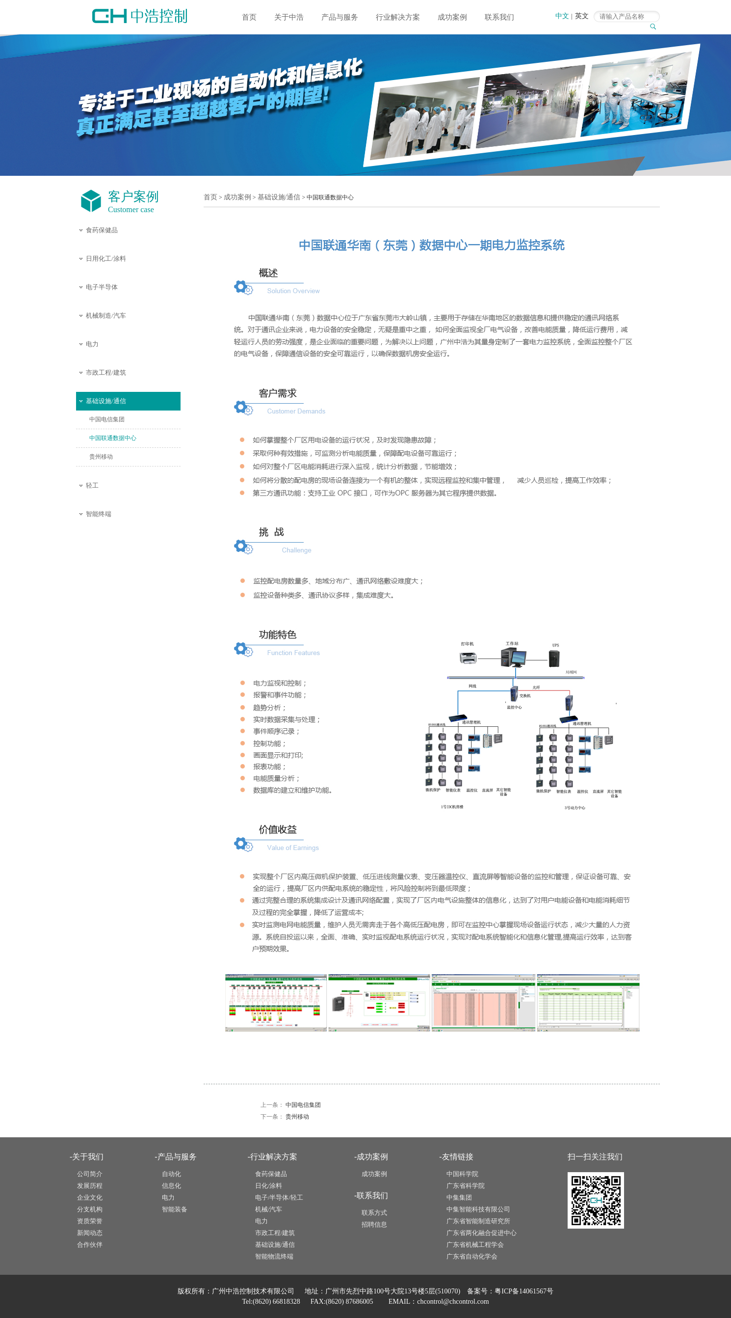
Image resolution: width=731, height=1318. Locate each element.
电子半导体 (102, 287)
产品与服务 (339, 17)
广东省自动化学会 (471, 1256)
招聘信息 (374, 1224)
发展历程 (90, 1185)
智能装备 (174, 1209)
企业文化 (90, 1197)
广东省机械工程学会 (475, 1244)
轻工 (92, 485)
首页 (249, 17)
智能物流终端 (274, 1256)
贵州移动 (101, 456)
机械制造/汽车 (106, 315)
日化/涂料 (269, 1185)
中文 (562, 16)
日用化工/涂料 (106, 258)
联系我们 (499, 17)
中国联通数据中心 (112, 438)
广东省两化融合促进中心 (481, 1232)
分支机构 (90, 1209)
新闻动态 (90, 1232)
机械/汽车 (269, 1209)
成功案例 (452, 17)
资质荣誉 (90, 1221)
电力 (92, 344)
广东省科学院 (465, 1185)
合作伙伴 (90, 1244)
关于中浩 (289, 17)
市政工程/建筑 (106, 372)
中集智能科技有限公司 (478, 1209)
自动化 (171, 1174)
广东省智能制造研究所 (478, 1221)
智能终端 (98, 514)
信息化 (171, 1185)
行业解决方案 (398, 17)
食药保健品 (102, 230)
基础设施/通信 (106, 401)
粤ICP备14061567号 (524, 1291)
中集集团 (459, 1197)
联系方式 (374, 1212)
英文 (582, 16)
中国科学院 (462, 1174)
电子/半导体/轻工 (279, 1197)
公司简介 (90, 1174)
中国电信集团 (107, 419)
